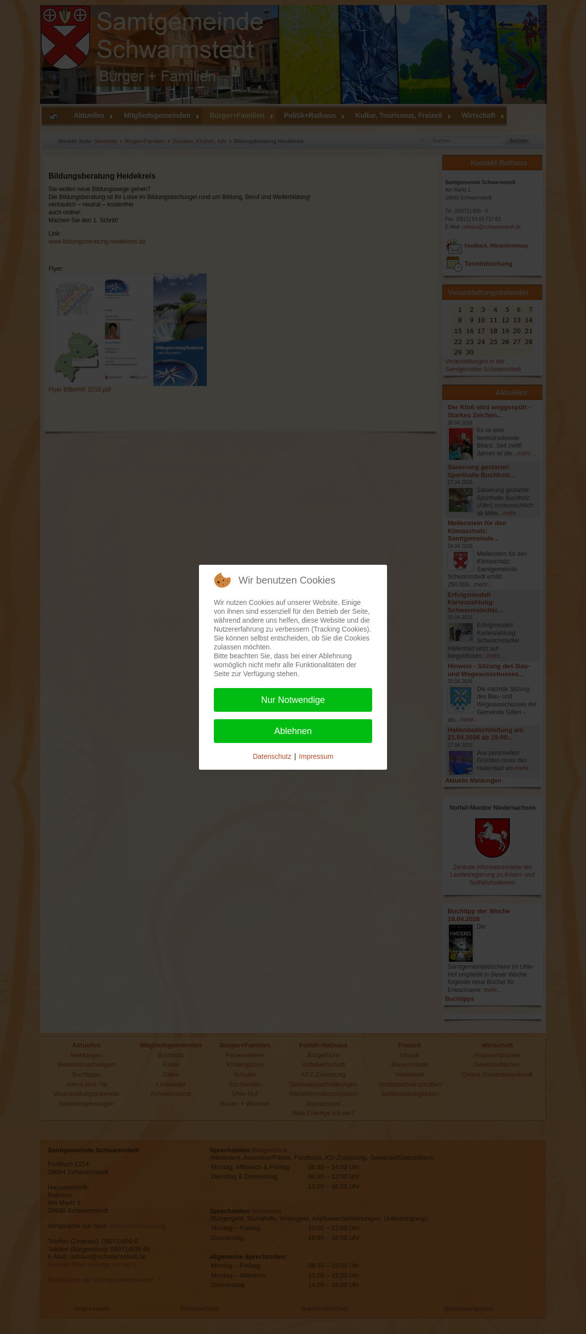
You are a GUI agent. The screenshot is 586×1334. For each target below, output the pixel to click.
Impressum (316, 756)
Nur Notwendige (293, 700)
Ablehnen (293, 731)
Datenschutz (272, 756)
